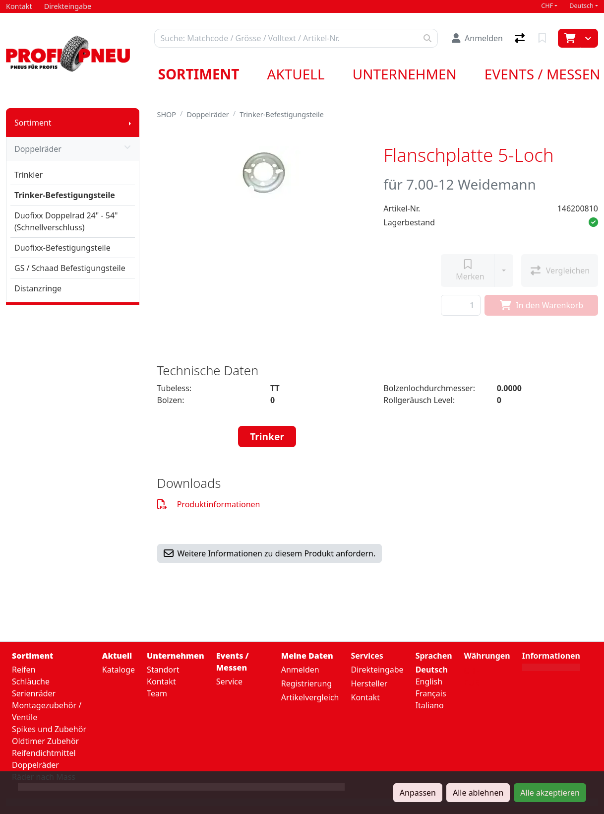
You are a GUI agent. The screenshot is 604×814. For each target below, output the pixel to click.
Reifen (24, 669)
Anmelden (300, 669)
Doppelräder (72, 149)
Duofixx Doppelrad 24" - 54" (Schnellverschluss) (66, 221)
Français (431, 693)
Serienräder (34, 693)
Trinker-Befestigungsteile (64, 195)
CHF (547, 5)
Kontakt (161, 681)
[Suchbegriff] (286, 38)
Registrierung (306, 683)
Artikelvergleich (310, 697)
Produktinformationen (208, 504)
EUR (472, 683)
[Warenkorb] (569, 38)
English (429, 681)
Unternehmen (405, 74)
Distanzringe (37, 288)
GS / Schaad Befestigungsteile (69, 268)
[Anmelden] (477, 38)
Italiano (430, 705)
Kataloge (118, 669)
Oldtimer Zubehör (45, 741)
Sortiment (199, 74)
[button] (593, 222)
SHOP (167, 114)
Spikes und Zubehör (49, 729)
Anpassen (418, 792)
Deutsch (581, 5)
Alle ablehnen (478, 792)
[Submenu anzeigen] (130, 122)
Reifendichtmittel (44, 752)
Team (157, 693)
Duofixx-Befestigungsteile (62, 247)
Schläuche (31, 681)
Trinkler (28, 174)
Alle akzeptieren (550, 792)
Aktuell (296, 74)
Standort (163, 669)
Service (229, 681)
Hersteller (369, 683)
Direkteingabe (377, 669)
